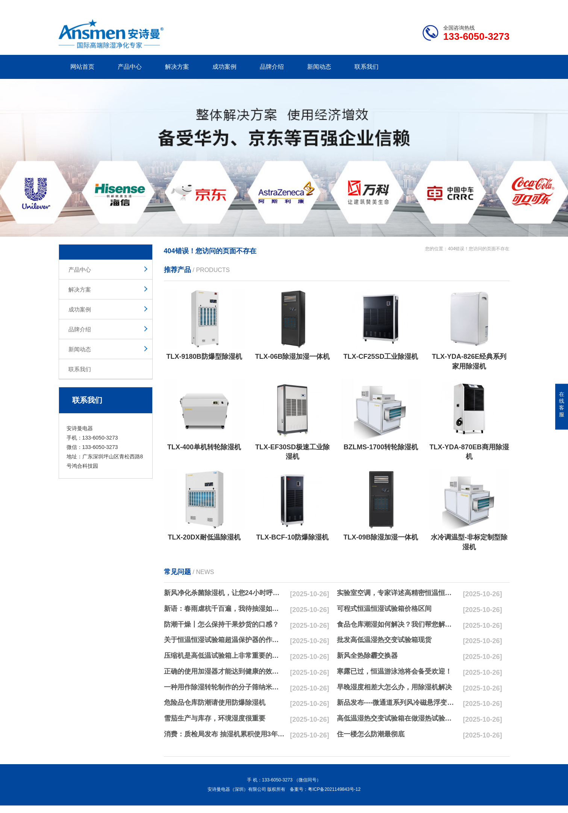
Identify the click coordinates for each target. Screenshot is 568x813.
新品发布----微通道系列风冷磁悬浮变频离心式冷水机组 (397, 702)
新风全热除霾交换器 (367, 655)
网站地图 (466, 6)
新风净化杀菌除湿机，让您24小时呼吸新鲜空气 (224, 593)
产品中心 (130, 66)
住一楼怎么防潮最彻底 (370, 734)
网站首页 (82, 66)
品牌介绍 (272, 66)
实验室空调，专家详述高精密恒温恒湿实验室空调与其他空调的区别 (397, 593)
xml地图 (500, 6)
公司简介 (395, 6)
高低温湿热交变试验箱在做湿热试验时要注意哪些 (397, 718)
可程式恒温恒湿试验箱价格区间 (384, 608)
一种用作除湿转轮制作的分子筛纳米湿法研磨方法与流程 (224, 687)
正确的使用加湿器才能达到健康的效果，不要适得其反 (224, 671)
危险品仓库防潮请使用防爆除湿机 (214, 702)
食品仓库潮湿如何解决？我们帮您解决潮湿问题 (397, 624)
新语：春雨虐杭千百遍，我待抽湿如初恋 (224, 608)
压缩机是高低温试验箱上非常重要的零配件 (224, 655)
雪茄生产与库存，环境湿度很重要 (214, 718)
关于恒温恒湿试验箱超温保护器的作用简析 (224, 640)
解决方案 (177, 66)
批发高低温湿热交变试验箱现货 (384, 640)
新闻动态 (319, 66)
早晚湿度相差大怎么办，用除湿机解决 (394, 687)
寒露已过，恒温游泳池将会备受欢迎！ (394, 671)
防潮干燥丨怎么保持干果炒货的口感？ (221, 624)
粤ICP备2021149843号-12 (334, 789)
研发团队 (431, 6)
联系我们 (366, 66)
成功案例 (224, 66)
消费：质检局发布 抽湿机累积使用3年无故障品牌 (224, 734)
